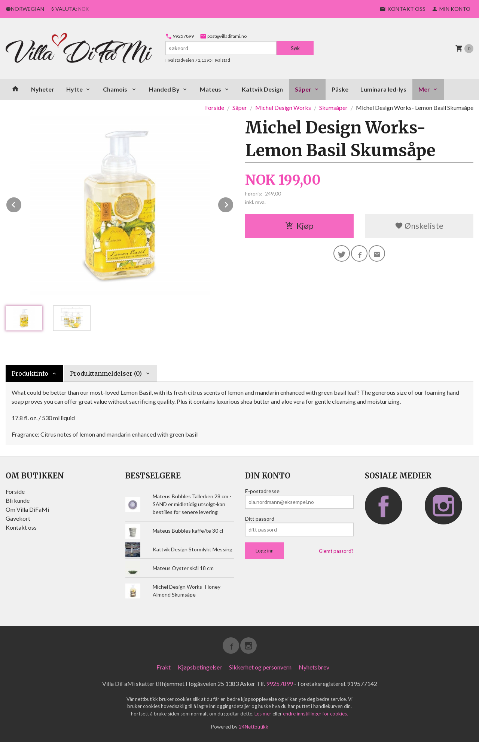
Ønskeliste (419, 226)
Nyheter (42, 89)
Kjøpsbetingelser (200, 667)
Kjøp (299, 226)
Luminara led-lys (383, 89)
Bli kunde (18, 500)
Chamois (115, 89)
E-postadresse (262, 491)
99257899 (179, 36)
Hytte (74, 89)
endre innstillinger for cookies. (315, 714)
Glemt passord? (336, 551)
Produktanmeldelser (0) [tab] (106, 373)
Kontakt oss (21, 527)
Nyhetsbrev (314, 667)
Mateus (210, 89)
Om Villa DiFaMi (27, 509)
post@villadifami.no (223, 36)
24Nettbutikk (253, 727)
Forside (214, 107)
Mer (424, 89)
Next (233, 203)
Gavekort (18, 518)
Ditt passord (259, 518)
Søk (295, 48)
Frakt (163, 667)
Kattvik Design (262, 89)
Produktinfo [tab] (30, 373)
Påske (340, 89)
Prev (21, 203)
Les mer (263, 714)
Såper (303, 89)
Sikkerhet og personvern (260, 667)
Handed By (164, 89)
